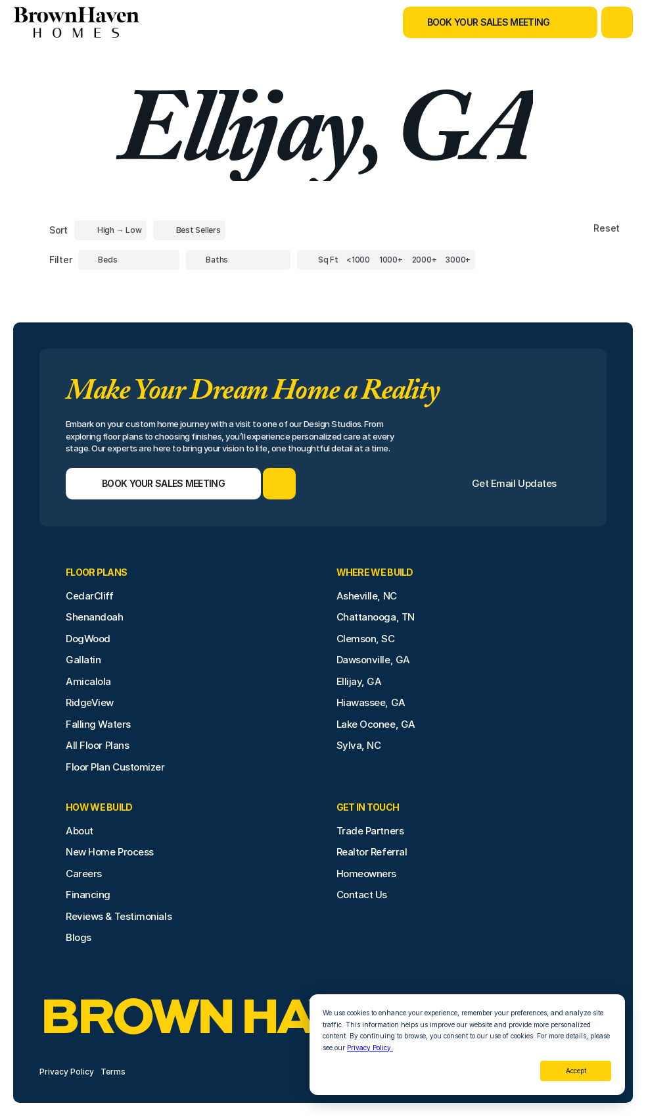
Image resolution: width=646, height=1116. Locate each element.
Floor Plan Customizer (115, 767)
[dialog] (467, 1044)
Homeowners (366, 873)
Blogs (78, 937)
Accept (576, 1071)
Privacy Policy (66, 1072)
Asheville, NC (366, 596)
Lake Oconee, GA (375, 724)
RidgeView (90, 702)
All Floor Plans (97, 745)
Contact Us (362, 894)
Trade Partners (370, 830)
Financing (88, 894)
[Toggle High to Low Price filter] (110, 230)
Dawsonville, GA (373, 659)
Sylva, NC (358, 745)
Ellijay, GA (359, 681)
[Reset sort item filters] (578, 228)
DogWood (88, 638)
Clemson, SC (365, 638)
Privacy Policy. (370, 1048)
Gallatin (83, 659)
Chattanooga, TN (375, 617)
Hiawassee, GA (370, 702)
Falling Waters (98, 724)
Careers (84, 873)
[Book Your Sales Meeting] (484, 22)
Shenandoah (95, 617)
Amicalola (88, 681)
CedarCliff (90, 596)
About (79, 830)
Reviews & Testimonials (119, 916)
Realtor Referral (371, 852)
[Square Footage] (358, 260)
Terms (113, 1072)
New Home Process (110, 852)
